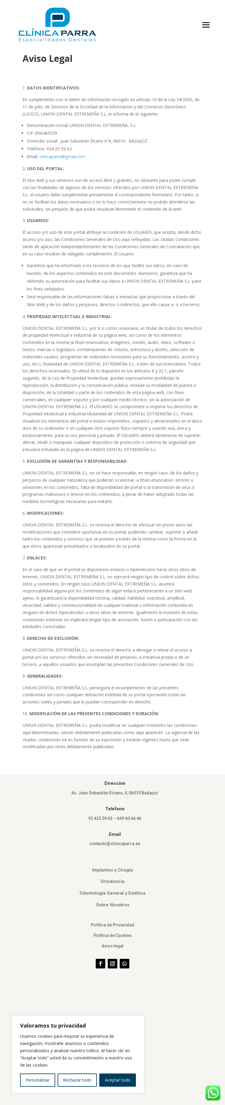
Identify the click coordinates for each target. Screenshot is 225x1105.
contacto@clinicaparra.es (114, 843)
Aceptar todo (117, 1080)
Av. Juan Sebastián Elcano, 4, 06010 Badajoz (114, 792)
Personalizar (38, 1080)
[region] (78, 1054)
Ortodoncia (112, 881)
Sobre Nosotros (112, 905)
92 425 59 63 (100, 818)
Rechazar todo (77, 1080)
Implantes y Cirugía (112, 870)
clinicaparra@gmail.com (62, 156)
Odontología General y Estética (113, 893)
